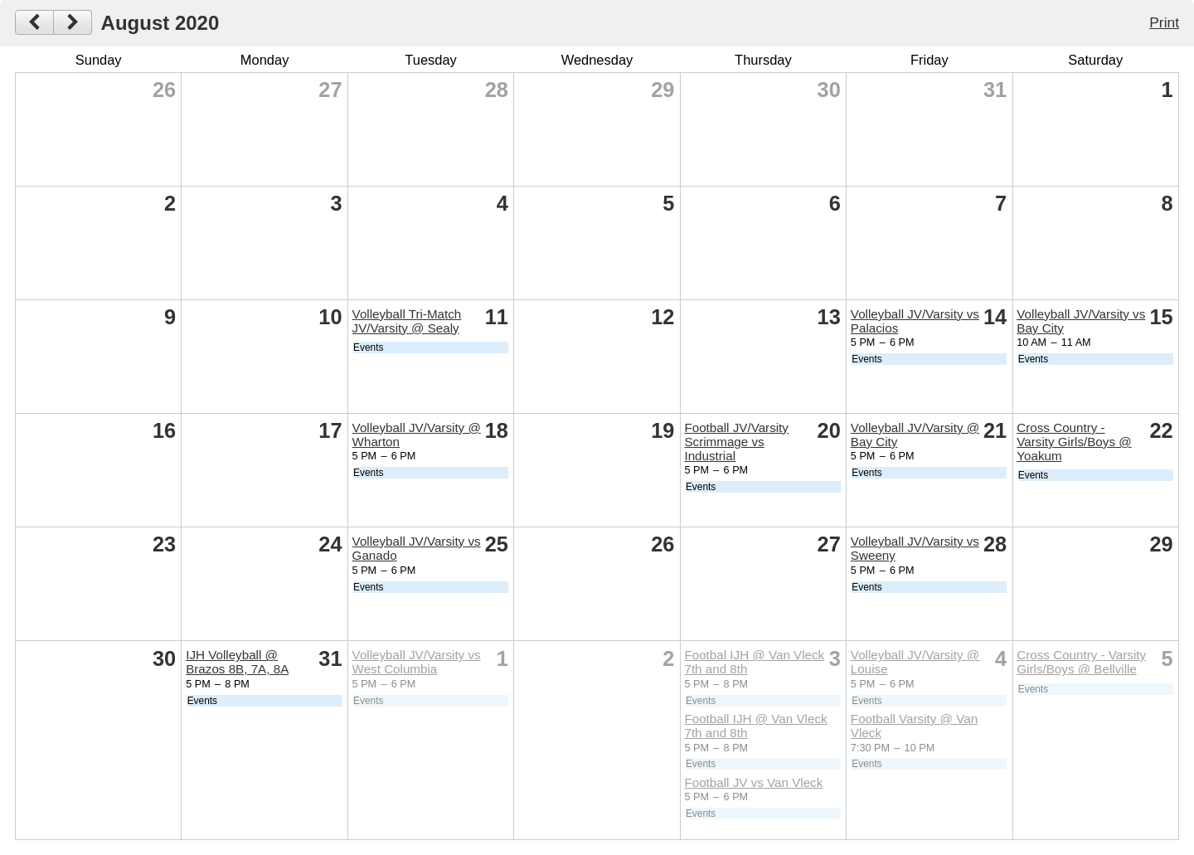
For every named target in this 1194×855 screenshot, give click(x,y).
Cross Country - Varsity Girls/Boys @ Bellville (1081, 662)
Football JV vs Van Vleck (753, 782)
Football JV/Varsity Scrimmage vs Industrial (736, 441)
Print (1164, 22)
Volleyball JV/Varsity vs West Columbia (416, 662)
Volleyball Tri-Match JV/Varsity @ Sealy (407, 321)
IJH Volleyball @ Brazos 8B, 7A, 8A (237, 662)
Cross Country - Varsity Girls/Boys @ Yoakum (1074, 441)
